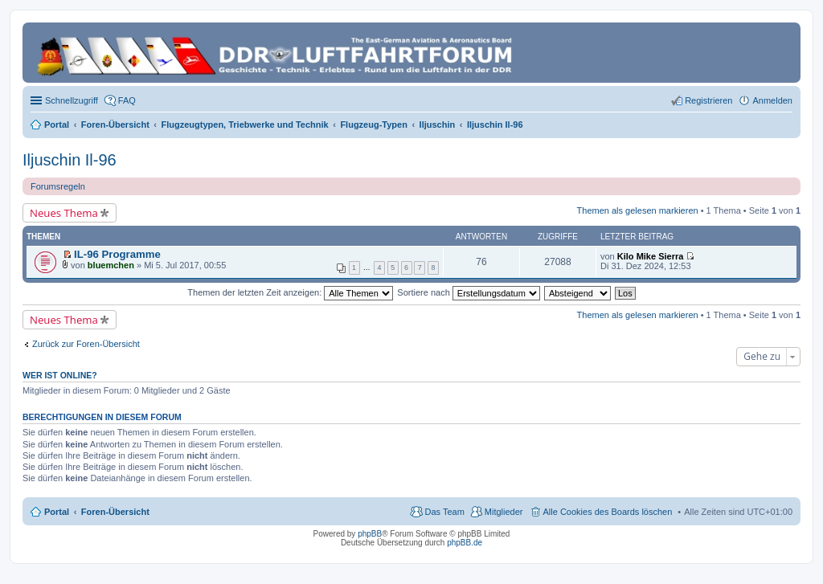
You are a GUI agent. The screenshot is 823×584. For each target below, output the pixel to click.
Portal (56, 124)
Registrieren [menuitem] (708, 100)
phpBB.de (464, 542)
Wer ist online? (60, 375)
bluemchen (111, 265)
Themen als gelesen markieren (637, 210)
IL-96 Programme (117, 254)
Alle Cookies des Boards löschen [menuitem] (608, 512)
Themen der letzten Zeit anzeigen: (290, 292)
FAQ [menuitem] (127, 100)
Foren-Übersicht (115, 512)
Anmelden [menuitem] (772, 100)
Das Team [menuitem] (444, 512)
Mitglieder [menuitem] (504, 512)
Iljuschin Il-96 (70, 160)
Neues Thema (64, 213)
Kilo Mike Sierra (650, 256)
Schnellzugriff (71, 100)
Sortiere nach (468, 292)
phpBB (370, 533)
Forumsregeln (58, 186)
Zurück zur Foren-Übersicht (86, 344)
